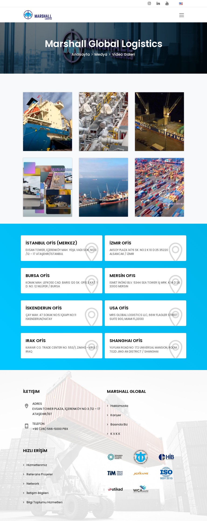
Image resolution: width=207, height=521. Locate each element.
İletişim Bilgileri (37, 493)
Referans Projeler (40, 474)
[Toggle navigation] (181, 15)
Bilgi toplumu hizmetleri (44, 502)
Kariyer (115, 415)
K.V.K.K (115, 434)
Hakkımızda (119, 406)
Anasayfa (81, 54)
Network (33, 483)
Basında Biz (119, 424)
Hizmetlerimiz (37, 465)
